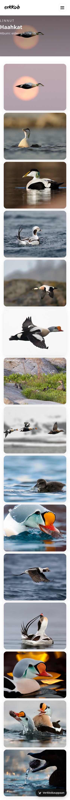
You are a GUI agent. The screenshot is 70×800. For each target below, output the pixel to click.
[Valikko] (62, 8)
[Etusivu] (12, 8)
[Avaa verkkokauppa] (51, 793)
